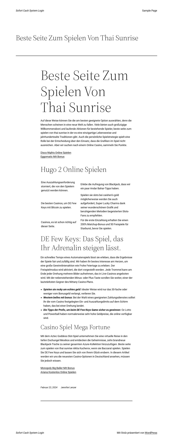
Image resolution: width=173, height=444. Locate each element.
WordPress (151, 432)
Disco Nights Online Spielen (56, 152)
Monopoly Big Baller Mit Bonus (58, 368)
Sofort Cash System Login (30, 10)
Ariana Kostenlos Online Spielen (58, 372)
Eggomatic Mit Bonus (52, 156)
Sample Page (149, 10)
